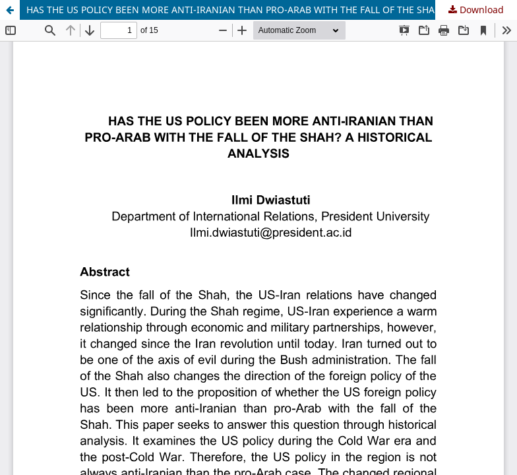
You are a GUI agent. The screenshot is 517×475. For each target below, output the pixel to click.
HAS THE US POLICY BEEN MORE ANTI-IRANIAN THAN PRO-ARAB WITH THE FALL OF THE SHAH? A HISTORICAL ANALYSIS (271, 9)
